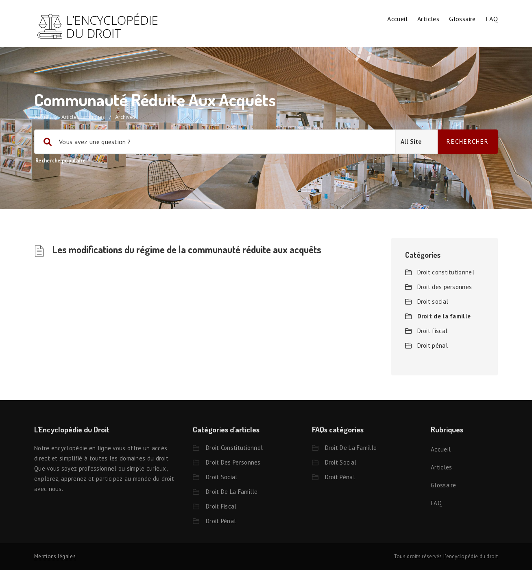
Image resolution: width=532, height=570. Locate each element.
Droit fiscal (432, 331)
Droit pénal (432, 345)
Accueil (397, 19)
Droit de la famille (444, 316)
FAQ (492, 19)
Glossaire (462, 19)
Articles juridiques (83, 117)
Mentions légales (55, 556)
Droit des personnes (444, 287)
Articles (428, 19)
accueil (42, 117)
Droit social (433, 301)
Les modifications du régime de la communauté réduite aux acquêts (186, 249)
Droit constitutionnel (445, 272)
